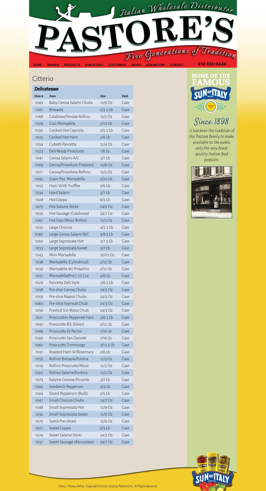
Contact (177, 65)
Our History (155, 65)
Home (37, 65)
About (136, 65)
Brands (53, 65)
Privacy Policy (76, 486)
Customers (117, 65)
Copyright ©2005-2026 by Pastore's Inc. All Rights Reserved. (122, 486)
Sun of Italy (94, 65)
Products (72, 65)
